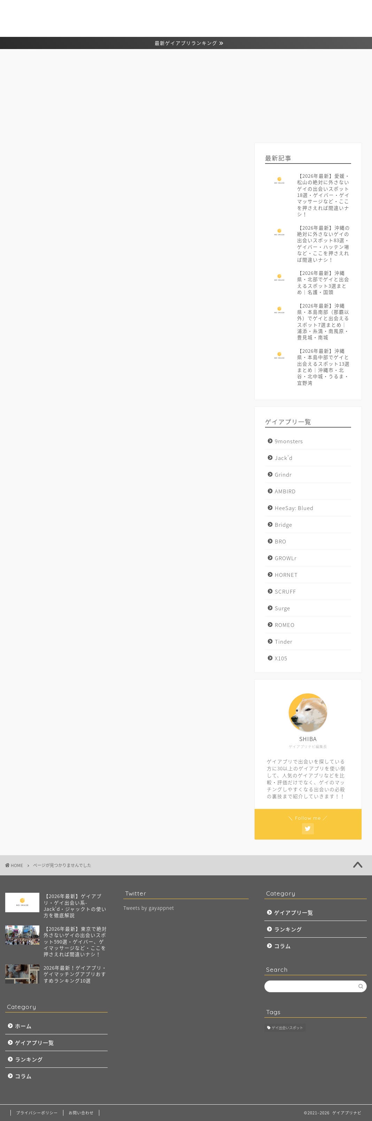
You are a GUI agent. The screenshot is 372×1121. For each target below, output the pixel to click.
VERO (35, 479)
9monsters (289, 441)
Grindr (283, 474)
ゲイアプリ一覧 (267, 16)
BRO (280, 541)
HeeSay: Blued (294, 508)
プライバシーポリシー (37, 1113)
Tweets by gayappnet (148, 907)
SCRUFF (285, 591)
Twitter (38, 468)
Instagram (42, 458)
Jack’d (284, 458)
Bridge (283, 524)
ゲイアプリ (42, 489)
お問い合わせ (81, 1113)
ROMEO (285, 625)
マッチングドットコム (57, 510)
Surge (282, 608)
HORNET (286, 575)
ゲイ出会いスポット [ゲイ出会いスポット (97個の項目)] (287, 1027)
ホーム (232, 16)
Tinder (283, 641)
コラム (337, 16)
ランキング (307, 16)
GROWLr (285, 558)
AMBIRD (285, 491)
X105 (281, 658)
